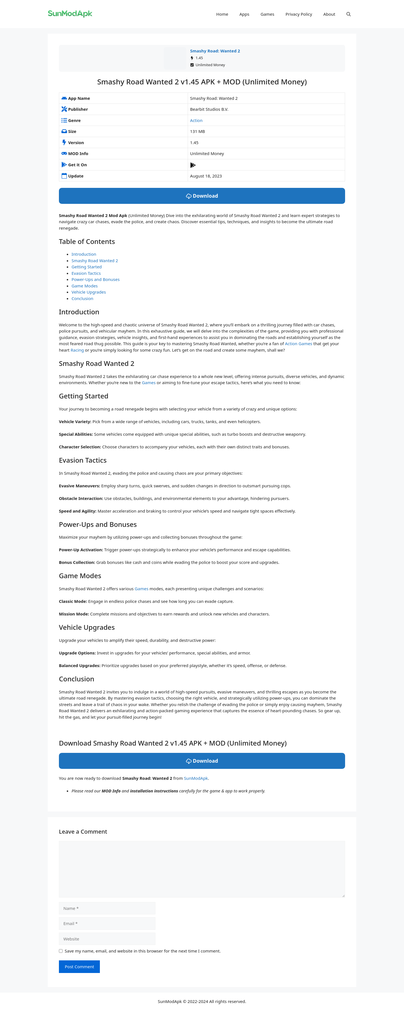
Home (222, 14)
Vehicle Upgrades (89, 292)
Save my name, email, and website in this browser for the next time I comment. (143, 951)
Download (202, 195)
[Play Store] (193, 164)
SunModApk (196, 778)
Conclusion (82, 298)
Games (267, 14)
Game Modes (85, 286)
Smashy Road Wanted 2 (95, 260)
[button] (348, 14)
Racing (77, 350)
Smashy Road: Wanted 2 (215, 51)
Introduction (84, 254)
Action (196, 120)
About (329, 14)
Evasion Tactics (86, 273)
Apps (244, 14)
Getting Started (87, 266)
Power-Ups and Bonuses (96, 279)
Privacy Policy (299, 14)
